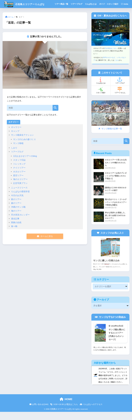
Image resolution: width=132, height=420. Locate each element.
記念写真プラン (20, 191)
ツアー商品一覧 (62, 4)
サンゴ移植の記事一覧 (110, 137)
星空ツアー (18, 183)
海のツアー (16, 219)
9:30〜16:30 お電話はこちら (64, 412)
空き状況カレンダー (20, 223)
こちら (116, 68)
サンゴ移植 (18, 151)
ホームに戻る (45, 244)
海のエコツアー (20, 187)
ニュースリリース (19, 195)
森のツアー (16, 211)
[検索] (55, 116)
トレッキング (19, 172)
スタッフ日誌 (19, 168)
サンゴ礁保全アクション (22, 143)
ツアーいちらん (120, 98)
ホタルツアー (19, 179)
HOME (66, 407)
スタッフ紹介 (100, 98)
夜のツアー (16, 207)
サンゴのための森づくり (24, 147)
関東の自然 (16, 230)
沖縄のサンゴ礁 (18, 215)
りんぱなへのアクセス (91, 412)
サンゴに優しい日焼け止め (106, 268)
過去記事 (15, 226)
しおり (14, 156)
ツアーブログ (77, 4)
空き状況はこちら (110, 56)
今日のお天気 (17, 203)
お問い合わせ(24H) (39, 412)
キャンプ (15, 139)
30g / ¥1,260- (97, 277)
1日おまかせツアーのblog (25, 164)
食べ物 (14, 234)
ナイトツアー (19, 176)
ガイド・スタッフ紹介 (109, 4)
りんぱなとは (91, 4)
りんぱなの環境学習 (20, 199)
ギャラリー (16, 135)
